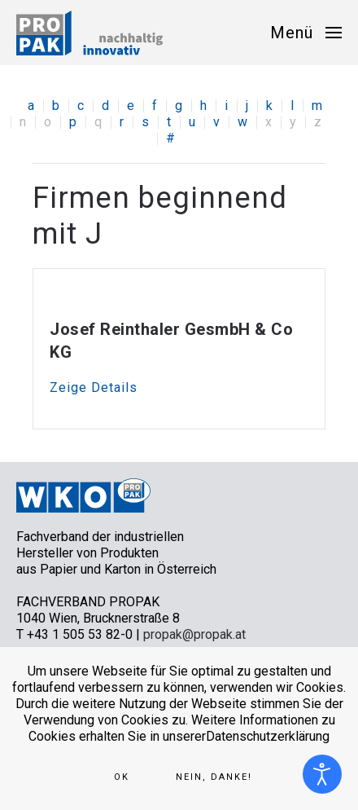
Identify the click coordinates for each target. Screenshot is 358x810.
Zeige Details (94, 387)
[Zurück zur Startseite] (89, 32)
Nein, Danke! (214, 777)
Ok (121, 777)
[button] (306, 32)
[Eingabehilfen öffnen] (322, 774)
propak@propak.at (194, 634)
